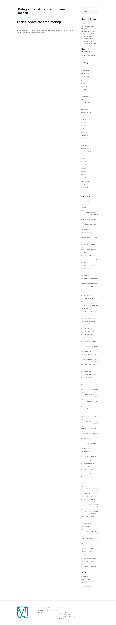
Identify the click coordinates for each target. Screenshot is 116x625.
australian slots (88, 232)
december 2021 (85, 102)
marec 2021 (84, 132)
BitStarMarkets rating (90, 259)
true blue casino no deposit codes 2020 (90, 512)
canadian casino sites (90, 275)
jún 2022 (83, 83)
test (85, 483)
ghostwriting (87, 351)
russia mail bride (89, 469)
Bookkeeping (87, 268)
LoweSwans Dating (89, 364)
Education (87, 315)
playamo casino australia (88, 456)
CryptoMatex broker (90, 298)
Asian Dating (87, 229)
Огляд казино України (89, 561)
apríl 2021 (84, 129)
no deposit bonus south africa (91, 408)
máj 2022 (84, 86)
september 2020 (86, 151)
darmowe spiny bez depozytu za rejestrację (91, 304)
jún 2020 (83, 161)
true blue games (89, 516)
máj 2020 (84, 165)
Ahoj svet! (91, 57)
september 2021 (86, 112)
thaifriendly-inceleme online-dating (91, 489)
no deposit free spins (90, 416)
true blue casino (89, 496)
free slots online (88, 338)
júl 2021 (83, 119)
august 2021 (84, 116)
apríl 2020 (84, 168)
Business (86, 272)
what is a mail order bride (88, 545)
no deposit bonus (89, 381)
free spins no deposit (90, 341)
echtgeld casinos (89, 311)
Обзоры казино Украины (90, 558)
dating (86, 308)
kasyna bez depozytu (90, 354)
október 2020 (85, 148)
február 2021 (85, 135)
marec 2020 (84, 171)
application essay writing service (91, 225)
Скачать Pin (84, 23)
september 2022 (86, 73)
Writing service (88, 551)
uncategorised (88, 520)
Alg (85, 207)
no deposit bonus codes (91, 389)
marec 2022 (84, 93)
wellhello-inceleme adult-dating (90, 539)
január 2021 (84, 138)
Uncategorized (88, 523)
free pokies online (89, 331)
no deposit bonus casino (88, 386)
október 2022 (85, 70)
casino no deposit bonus (88, 292)
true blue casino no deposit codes (90, 505)
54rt (85, 204)
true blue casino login (90, 499)
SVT (19, 26)
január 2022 (84, 99)
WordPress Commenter (88, 55)
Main (85, 368)
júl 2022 (83, 80)
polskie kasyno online (90, 463)
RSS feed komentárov (87, 583)
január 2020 (84, 174)
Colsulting (87, 295)
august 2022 (85, 76)
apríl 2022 (84, 89)
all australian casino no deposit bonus (91, 213)
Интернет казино (88, 555)
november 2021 (85, 106)
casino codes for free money (39, 22)
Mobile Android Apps (90, 374)
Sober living (87, 473)
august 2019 (84, 184)
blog (85, 262)
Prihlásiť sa (84, 576)
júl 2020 (83, 158)
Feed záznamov (85, 579)
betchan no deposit (89, 244)
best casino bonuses (90, 241)
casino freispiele (88, 287)
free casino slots (89, 328)
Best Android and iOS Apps (89, 237)
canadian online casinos (91, 278)
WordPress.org (85, 586)
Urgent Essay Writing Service (92, 532)
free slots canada (89, 334)
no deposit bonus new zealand (91, 402)
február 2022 (85, 96)
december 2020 (85, 142)
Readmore (20, 36)
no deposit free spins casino (89, 428)
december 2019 (85, 178)
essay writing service (90, 318)
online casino (87, 438)
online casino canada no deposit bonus (91, 444)
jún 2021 (83, 122)
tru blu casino (88, 493)
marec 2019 (84, 187)
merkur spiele (88, 371)
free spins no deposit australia (92, 347)
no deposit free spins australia (92, 422)
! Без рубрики (87, 201)
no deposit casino (89, 413)
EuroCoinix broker (89, 325)
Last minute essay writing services (90, 360)
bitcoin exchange (89, 255)
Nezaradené (87, 377)
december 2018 (85, 191)
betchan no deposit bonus (89, 249)
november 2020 (85, 145)
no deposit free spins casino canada (90, 434)
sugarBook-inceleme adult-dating (90, 478)
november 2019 (85, 181)
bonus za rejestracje (90, 265)
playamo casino (88, 451)
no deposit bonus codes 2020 (91, 395)
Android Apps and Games (88, 219)
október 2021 (85, 109)
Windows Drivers (88, 548)
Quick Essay (87, 466)
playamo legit (88, 460)
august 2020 (85, 155)
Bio (85, 252)
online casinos (88, 448)
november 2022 (85, 67)
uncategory (87, 526)
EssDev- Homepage (89, 321)
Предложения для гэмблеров (88, 566)
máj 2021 (83, 125)
